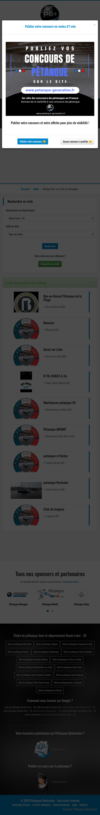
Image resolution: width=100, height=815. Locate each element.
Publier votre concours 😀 (33, 141)
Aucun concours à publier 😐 (77, 141)
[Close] (94, 25)
